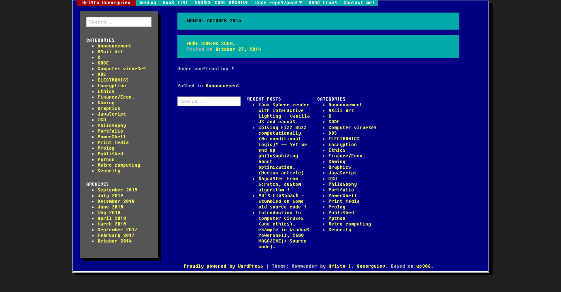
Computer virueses (122, 69)
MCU (102, 120)
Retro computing (119, 165)
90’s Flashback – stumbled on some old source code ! (282, 201)
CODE (103, 63)
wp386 (423, 266)
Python (106, 160)
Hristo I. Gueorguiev (356, 266)
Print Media (113, 143)
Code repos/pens (276, 3)
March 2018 (112, 224)
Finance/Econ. (116, 97)
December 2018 (116, 201)
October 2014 (115, 241)
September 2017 (117, 230)
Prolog (106, 148)
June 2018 (110, 207)
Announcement (115, 46)
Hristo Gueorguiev (106, 3)
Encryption (112, 86)
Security (109, 171)
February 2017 (116, 235)
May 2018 (109, 213)
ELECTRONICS (113, 80)
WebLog (147, 3)
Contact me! (359, 3)
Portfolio (110, 131)
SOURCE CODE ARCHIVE (222, 3)
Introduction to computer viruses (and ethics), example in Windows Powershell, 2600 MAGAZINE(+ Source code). (283, 230)
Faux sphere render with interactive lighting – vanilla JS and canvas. (284, 113)
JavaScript (112, 114)
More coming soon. (211, 44)
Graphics (109, 108)
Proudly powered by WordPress (223, 266)
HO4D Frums (323, 3)
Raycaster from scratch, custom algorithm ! (279, 184)
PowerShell (112, 137)
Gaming (106, 103)
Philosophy (112, 125)
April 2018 (112, 218)
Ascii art (110, 52)
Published (110, 154)
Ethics (106, 91)
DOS (102, 74)
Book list (175, 3)
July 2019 (110, 196)
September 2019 (117, 190)
